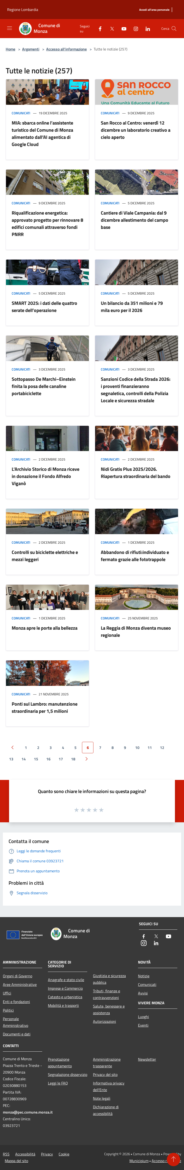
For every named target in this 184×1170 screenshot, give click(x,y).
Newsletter (147, 1059)
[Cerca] (174, 28)
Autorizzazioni (104, 1021)
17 (61, 759)
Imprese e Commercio (65, 988)
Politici (8, 1010)
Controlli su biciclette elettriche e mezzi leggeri (45, 555)
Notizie (143, 976)
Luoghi (143, 1016)
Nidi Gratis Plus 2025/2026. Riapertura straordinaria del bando (135, 472)
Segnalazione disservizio (67, 1074)
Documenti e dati (17, 1034)
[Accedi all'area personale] (154, 10)
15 (36, 759)
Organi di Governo (17, 976)
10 (137, 747)
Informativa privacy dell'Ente (108, 1086)
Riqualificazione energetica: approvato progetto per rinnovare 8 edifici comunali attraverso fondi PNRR (47, 223)
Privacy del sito (105, 1074)
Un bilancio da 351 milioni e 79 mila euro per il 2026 (132, 306)
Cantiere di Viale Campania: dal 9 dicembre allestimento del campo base (134, 220)
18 (73, 759)
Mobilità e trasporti (63, 1005)
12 (162, 747)
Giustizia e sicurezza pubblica (109, 979)
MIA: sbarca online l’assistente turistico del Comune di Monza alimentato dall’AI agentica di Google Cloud (42, 133)
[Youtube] (122, 28)
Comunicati (21, 112)
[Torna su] (173, 1159)
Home (10, 49)
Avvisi (143, 993)
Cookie (64, 1154)
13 (11, 759)
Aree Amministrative (20, 984)
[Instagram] (134, 28)
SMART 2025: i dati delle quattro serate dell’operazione (44, 306)
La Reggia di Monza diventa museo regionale (136, 631)
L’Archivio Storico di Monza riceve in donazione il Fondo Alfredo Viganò (45, 476)
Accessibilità (25, 1154)
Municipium (138, 1161)
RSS (6, 1154)
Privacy (47, 1154)
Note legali (101, 1098)
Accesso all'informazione (66, 49)
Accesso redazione (166, 1161)
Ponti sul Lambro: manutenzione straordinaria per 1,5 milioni (44, 707)
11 (150, 747)
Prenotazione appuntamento (60, 1062)
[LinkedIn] (146, 28)
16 (48, 759)
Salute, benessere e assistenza (109, 1009)
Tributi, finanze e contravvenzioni (106, 994)
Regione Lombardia (22, 9)
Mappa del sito (16, 1161)
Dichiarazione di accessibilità (106, 1110)
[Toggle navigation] (9, 28)
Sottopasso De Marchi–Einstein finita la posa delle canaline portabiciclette (44, 386)
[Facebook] (98, 28)
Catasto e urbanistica (65, 997)
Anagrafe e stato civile (66, 980)
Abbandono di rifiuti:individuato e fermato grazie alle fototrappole (135, 555)
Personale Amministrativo (15, 1022)
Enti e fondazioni (16, 1001)
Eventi (143, 1025)
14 (23, 759)
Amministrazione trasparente (107, 1062)
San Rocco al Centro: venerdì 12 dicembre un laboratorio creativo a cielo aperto (135, 130)
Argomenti (30, 49)
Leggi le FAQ (58, 1083)
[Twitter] (110, 28)
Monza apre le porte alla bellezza (44, 628)
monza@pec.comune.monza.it (28, 1112)
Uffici (7, 993)
